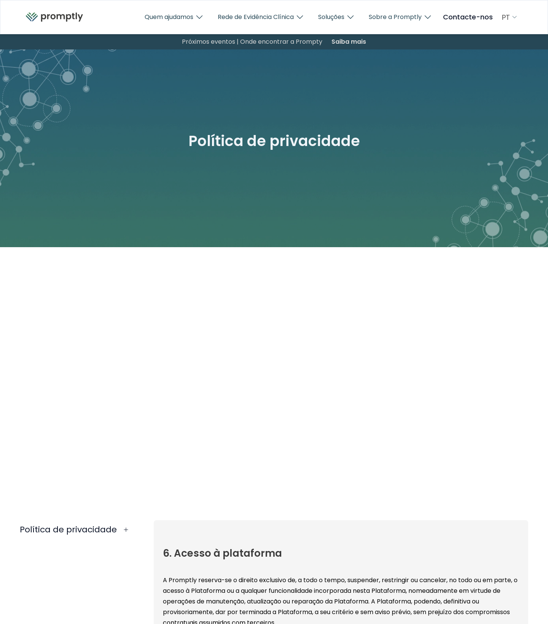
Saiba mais (348, 41)
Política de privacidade (68, 529)
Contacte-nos (468, 17)
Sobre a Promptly (400, 17)
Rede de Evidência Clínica (261, 17)
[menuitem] (54, 17)
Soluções (336, 17)
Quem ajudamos (174, 17)
